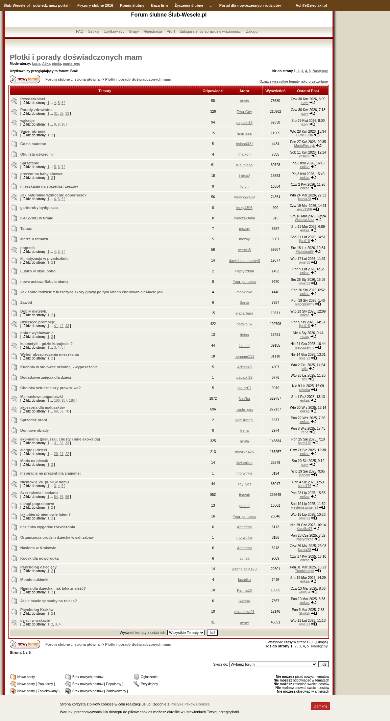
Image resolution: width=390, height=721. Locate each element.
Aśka (46, 63)
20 (56, 454)
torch (244, 186)
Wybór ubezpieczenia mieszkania (49, 354)
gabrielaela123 (244, 569)
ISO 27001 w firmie (36, 218)
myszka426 (244, 452)
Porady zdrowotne (36, 110)
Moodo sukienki (34, 580)
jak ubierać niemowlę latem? (45, 514)
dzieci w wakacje (35, 620)
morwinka (244, 292)
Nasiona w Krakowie (38, 548)
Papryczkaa (244, 271)
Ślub (7, 5)
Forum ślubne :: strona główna (72, 79)
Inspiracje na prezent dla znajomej (50, 473)
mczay (244, 228)
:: (211, 5)
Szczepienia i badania (39, 493)
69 (62, 411)
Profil (171, 31)
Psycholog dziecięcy (38, 567)
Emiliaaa (244, 133)
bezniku (244, 580)
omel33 (304, 262)
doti (304, 379)
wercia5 (244, 250)
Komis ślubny (132, 5)
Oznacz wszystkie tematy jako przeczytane (294, 81)
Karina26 (244, 590)
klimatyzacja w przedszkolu (44, 259)
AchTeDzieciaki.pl (311, 5)
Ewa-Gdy (244, 112)
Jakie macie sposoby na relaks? (48, 601)
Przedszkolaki (32, 99)
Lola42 (244, 176)
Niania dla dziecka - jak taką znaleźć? (53, 588)
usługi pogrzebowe (37, 504)
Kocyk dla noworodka (39, 558)
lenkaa (304, 167)
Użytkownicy (114, 31)
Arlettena (244, 527)
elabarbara (244, 313)
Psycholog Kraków (36, 610)
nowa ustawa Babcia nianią (44, 281)
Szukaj (93, 31)
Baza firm (159, 5)
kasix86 (304, 156)
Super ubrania (32, 131)
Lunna (244, 346)
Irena (244, 430)
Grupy (134, 31)
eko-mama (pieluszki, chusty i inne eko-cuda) (60, 439)
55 (62, 497)
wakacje (27, 120)
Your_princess (244, 281)
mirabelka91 (244, 612)
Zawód (26, 302)
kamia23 (304, 199)
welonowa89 (244, 197)
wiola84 (304, 592)
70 (67, 411)
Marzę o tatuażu (34, 239)
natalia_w (244, 324)
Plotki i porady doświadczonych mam (76, 57)
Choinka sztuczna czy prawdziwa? (50, 388)
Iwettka (244, 601)
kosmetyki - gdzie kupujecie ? (46, 344)
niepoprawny (304, 304)
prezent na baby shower (41, 174)
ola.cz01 (244, 388)
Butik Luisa (304, 135)
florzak (244, 495)
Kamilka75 (305, 529)
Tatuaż (26, 228)
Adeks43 (244, 367)
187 (64, 400)
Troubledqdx (304, 571)
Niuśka (244, 399)
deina (244, 335)
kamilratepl (244, 420)
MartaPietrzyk (304, 146)
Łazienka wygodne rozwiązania (47, 527)
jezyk (305, 103)
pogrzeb (27, 248)
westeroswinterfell (304, 507)
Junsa (244, 558)
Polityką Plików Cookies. (190, 704)
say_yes (244, 484)
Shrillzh (304, 613)
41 (56, 326)
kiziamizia (244, 463)
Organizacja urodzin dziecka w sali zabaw (57, 537)
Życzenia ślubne (189, 5)
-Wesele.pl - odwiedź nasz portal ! (41, 5)
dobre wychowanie (36, 333)
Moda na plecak (34, 461)
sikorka (304, 390)
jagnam (304, 475)
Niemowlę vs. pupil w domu (44, 482)
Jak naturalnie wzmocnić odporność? (53, 195)
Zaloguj (252, 31)
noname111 (244, 356)
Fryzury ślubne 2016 (95, 5)
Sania (244, 302)
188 (72, 400)
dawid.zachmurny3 (244, 261)
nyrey (244, 622)
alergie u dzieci (33, 450)
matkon (244, 154)
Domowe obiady (34, 430)
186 (57, 400)
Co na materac (33, 144)
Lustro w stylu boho (38, 271)
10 (63, 124)
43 (67, 326)
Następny (320, 71)
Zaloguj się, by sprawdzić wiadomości (210, 31)
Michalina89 (304, 251)
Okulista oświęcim (36, 154)
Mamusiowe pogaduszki (41, 397)
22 (67, 454)
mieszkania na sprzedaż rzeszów (49, 186)
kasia (36, 63)
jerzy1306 (244, 208)
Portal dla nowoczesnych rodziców (250, 5)
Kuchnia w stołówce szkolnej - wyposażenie (59, 367)
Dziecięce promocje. (38, 322)
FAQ (79, 31)
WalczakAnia (244, 218)
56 (67, 497)
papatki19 (244, 123)
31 (56, 113)
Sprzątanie (29, 163)
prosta (244, 506)
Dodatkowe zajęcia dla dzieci (45, 377)
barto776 (304, 443)
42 (62, 326)
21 (62, 454)
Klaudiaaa (244, 165)
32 (62, 113)
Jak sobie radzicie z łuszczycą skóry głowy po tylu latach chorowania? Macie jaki (92, 292)
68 (56, 411)
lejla (304, 369)
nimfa (56, 63)
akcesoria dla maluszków (42, 407)
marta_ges (71, 63)
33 (67, 113)
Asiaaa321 (244, 144)
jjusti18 (304, 241)
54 (56, 497)
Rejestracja (153, 31)
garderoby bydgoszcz (39, 208)
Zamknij (320, 706)
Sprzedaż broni (33, 420)
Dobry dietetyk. (33, 311)
